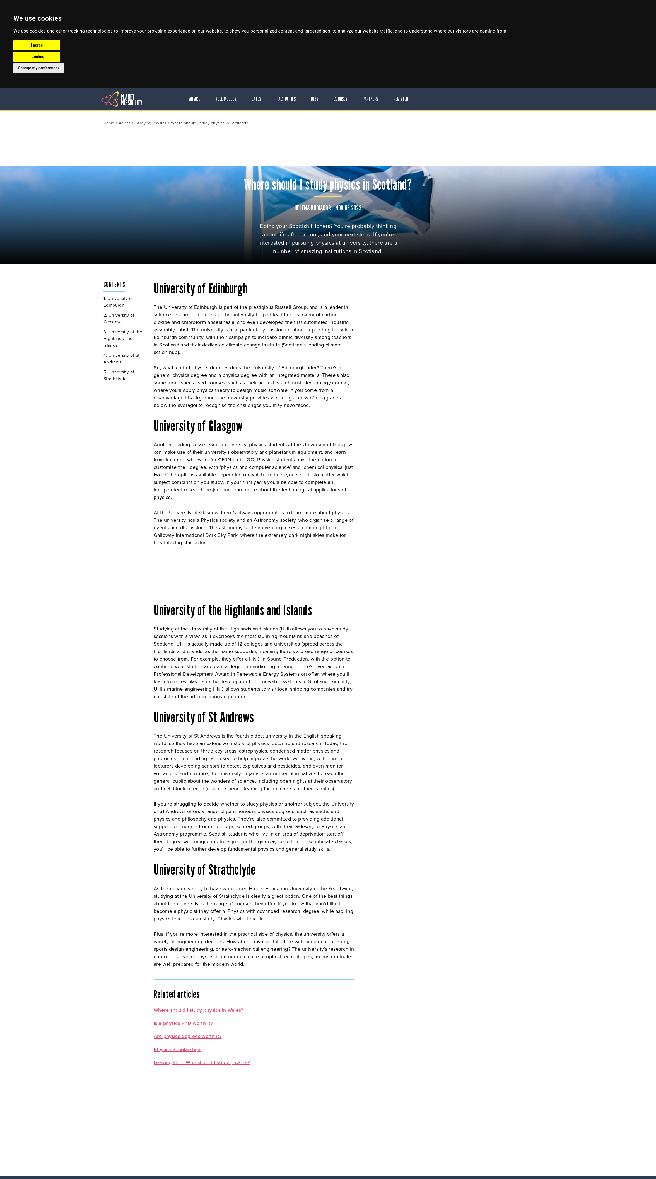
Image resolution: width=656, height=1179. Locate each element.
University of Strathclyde (190, 374)
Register (474, 99)
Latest (331, 99)
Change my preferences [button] (38, 68)
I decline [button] (36, 56)
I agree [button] (37, 45)
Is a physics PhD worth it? (254, 1021)
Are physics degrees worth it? (259, 1035)
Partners (444, 99)
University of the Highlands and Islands (194, 337)
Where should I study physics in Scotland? (280, 122)
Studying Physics (222, 122)
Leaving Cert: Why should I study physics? (273, 1061)
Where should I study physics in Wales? (269, 1008)
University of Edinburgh (189, 300)
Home (180, 122)
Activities (360, 99)
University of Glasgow (190, 317)
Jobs (388, 99)
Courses (414, 99)
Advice (268, 99)
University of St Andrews (193, 357)
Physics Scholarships (248, 1048)
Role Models (299, 99)
